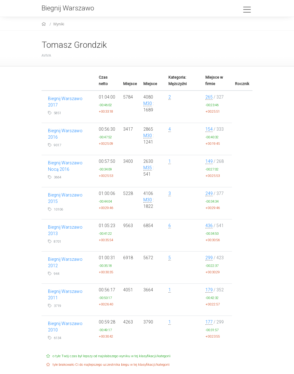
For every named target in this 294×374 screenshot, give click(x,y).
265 (209, 97)
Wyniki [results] (58, 24)
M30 (147, 103)
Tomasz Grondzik (74, 45)
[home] (44, 24)
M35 (147, 167)
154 (209, 129)
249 (209, 193)
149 (209, 161)
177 (209, 322)
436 (209, 225)
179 (209, 289)
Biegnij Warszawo (68, 8)
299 (209, 257)
